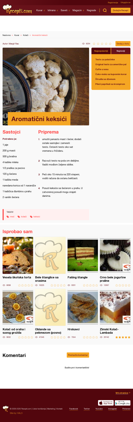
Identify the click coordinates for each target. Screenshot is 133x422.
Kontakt (59, 409)
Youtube (99, 409)
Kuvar (39, 10)
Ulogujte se (125, 3)
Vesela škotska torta (18, 262)
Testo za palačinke (105, 59)
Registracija (113, 3)
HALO (19, 413)
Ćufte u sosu (101, 69)
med (12, 216)
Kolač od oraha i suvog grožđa (18, 313)
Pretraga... (105, 10)
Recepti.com (17, 9)
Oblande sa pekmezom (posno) (50, 313)
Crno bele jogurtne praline (115, 262)
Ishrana (51, 10)
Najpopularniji (101, 51)
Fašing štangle (83, 262)
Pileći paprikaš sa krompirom (110, 84)
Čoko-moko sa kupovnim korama (111, 74)
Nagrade (91, 10)
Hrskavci (83, 313)
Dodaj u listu (123, 43)
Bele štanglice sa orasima (50, 262)
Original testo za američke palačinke (111, 64)
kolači (24, 216)
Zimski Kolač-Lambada (115, 313)
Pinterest (126, 409)
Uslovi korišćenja (39, 409)
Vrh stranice (122, 393)
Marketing (51, 409)
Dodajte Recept (120, 10)
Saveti (64, 10)
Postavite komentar (78, 355)
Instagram (112, 409)
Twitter (87, 409)
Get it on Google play (122, 403)
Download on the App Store (106, 403)
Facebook (73, 409)
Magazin (77, 10)
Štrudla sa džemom (105, 79)
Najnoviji (121, 51)
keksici (37, 216)
